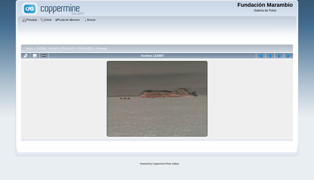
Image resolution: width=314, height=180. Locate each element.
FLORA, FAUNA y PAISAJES (55, 48)
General (101, 48)
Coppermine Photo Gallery (165, 163)
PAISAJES (86, 48)
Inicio (29, 48)
